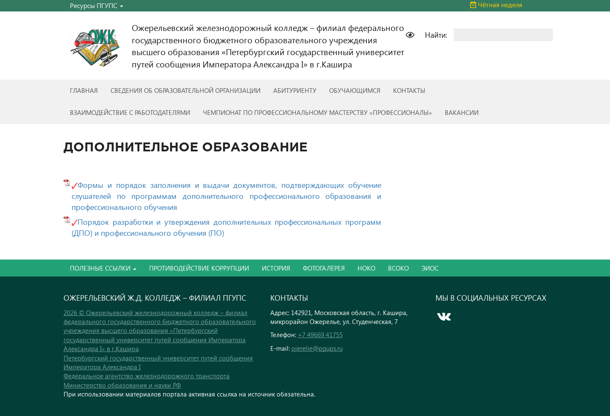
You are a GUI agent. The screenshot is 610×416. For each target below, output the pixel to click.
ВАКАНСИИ (462, 112)
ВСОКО (398, 268)
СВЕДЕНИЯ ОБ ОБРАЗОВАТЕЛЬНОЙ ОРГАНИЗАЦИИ (186, 90)
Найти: (436, 34)
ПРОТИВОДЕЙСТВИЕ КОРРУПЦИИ (199, 268)
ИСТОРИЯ (276, 268)
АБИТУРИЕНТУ (294, 90)
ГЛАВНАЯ (84, 90)
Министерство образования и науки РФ (122, 385)
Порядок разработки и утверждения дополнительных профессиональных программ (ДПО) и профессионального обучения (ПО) (226, 227)
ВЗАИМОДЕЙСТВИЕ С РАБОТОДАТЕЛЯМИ (130, 112)
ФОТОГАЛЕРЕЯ (324, 268)
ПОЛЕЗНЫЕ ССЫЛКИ (103, 268)
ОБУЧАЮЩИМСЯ (354, 90)
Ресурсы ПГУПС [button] (96, 5)
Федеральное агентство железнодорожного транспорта (147, 375)
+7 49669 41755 (320, 334)
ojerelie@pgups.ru (317, 348)
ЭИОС (429, 268)
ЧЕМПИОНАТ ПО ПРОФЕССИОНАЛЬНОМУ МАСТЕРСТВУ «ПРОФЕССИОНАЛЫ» (317, 112)
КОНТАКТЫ (409, 90)
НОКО (366, 268)
